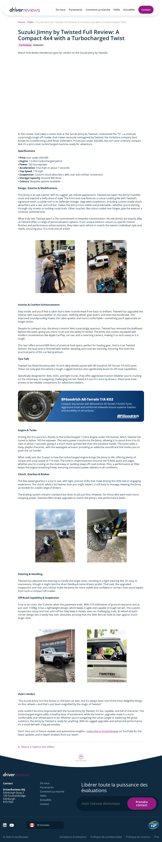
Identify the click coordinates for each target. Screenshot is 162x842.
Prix (156, 837)
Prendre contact (142, 803)
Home (21, 22)
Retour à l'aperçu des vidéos (36, 746)
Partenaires (75, 9)
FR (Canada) (39, 825)
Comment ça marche (98, 9)
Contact (145, 9)
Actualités (129, 9)
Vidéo (116, 9)
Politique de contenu (138, 837)
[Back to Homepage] (24, 9)
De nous (60, 9)
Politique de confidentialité (106, 837)
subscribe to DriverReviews (103, 731)
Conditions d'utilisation (72, 837)
